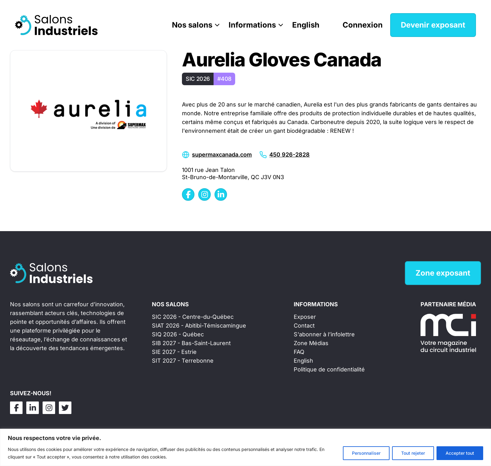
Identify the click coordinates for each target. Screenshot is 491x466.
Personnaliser (366, 453)
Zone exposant (443, 272)
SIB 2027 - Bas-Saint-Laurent (191, 343)
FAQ (299, 352)
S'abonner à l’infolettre (324, 334)
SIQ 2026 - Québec (178, 334)
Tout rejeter (413, 453)
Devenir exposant (433, 24)
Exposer (305, 316)
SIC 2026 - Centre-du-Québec (193, 316)
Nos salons (192, 24)
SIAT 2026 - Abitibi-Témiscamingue (199, 325)
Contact (304, 325)
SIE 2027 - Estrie (174, 352)
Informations (252, 24)
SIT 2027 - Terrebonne (183, 360)
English (305, 24)
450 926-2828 (289, 154)
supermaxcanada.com (222, 154)
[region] (245, 447)
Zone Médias (311, 343)
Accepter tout (460, 453)
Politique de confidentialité (329, 369)
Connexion (363, 24)
